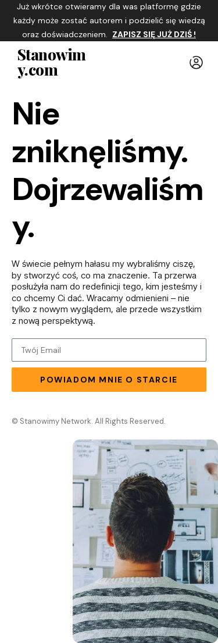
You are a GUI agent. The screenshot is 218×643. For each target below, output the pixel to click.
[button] (196, 62)
